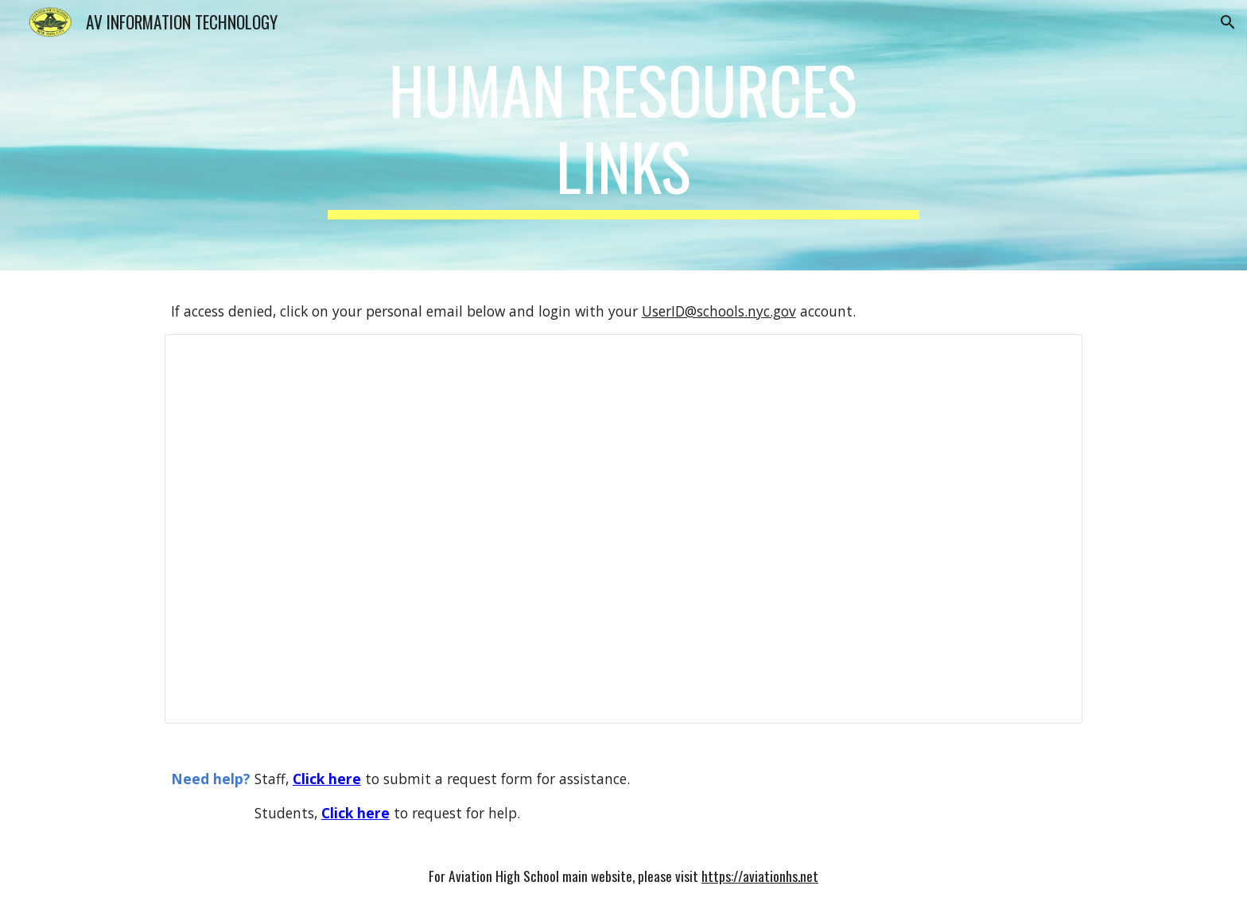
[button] (1228, 22)
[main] (623, 135)
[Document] (623, 529)
